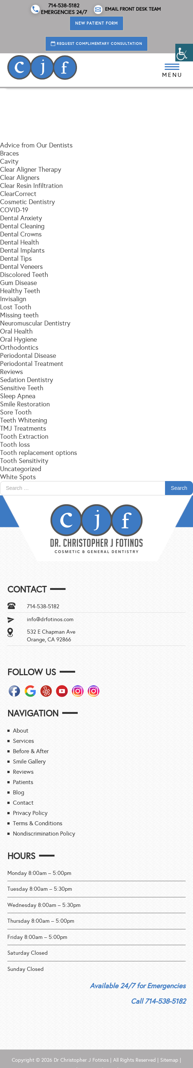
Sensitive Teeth (21, 388)
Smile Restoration (25, 404)
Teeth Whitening (23, 420)
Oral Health (16, 331)
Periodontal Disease (28, 356)
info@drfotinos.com (50, 619)
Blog (18, 792)
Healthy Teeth (20, 291)
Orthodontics (19, 347)
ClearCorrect (18, 194)
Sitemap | (170, 1060)
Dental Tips (16, 258)
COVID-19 (14, 210)
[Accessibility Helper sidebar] (184, 52)
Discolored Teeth (24, 275)
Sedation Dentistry (26, 380)
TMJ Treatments (23, 428)
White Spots (18, 477)
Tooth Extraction (24, 436)
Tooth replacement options (38, 453)
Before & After (31, 751)
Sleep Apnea (17, 396)
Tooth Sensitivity (24, 461)
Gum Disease (18, 283)
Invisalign (13, 299)
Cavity (9, 161)
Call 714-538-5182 (158, 1001)
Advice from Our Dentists (36, 145)
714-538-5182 (43, 606)
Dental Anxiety (21, 218)
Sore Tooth (16, 412)
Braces (9, 153)
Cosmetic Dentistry (27, 202)
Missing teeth (19, 315)
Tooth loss (15, 445)
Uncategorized (20, 469)
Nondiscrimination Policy (44, 833)
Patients (23, 782)
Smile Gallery (29, 761)
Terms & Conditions (37, 823)
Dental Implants (22, 250)
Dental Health (19, 242)
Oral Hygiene (18, 339)
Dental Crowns (21, 234)
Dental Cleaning (22, 226)
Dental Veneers (21, 267)
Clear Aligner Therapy (30, 169)
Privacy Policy (30, 812)
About (20, 730)
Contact (23, 802)
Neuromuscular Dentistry (35, 323)
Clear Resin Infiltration (31, 186)
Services (23, 740)
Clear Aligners (19, 178)
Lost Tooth (15, 307)
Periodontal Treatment (31, 364)
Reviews (11, 372)
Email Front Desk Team (127, 9)
